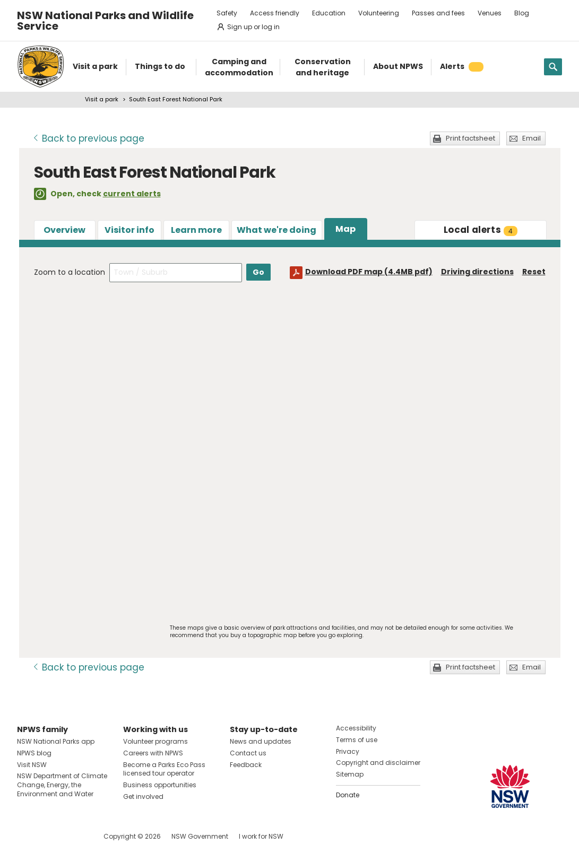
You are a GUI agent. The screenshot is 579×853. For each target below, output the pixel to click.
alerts (480, 229)
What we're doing (276, 230)
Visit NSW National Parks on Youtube (72, 836)
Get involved (143, 796)
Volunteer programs (155, 741)
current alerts (132, 193)
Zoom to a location (69, 272)
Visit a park (101, 99)
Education (328, 13)
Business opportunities (159, 784)
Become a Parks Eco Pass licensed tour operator (164, 769)
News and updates (260, 741)
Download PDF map (369, 271)
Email (531, 138)
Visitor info (129, 230)
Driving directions (477, 271)
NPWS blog (34, 753)
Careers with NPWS (153, 753)
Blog (521, 13)
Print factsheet (470, 138)
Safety (227, 13)
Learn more (196, 230)
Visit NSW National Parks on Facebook (27, 836)
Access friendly (274, 13)
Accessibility (356, 728)
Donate (347, 794)
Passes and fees (438, 13)
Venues (490, 13)
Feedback (246, 764)
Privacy (347, 751)
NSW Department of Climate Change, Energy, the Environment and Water (62, 784)
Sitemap (350, 774)
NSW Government (199, 836)
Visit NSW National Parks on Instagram (49, 836)
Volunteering (378, 13)
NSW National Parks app (55, 741)
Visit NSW (32, 764)
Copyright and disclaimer (378, 762)
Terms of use (356, 739)
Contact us (248, 753)
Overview (64, 230)
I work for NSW (261, 836)
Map (345, 229)
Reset (534, 271)
